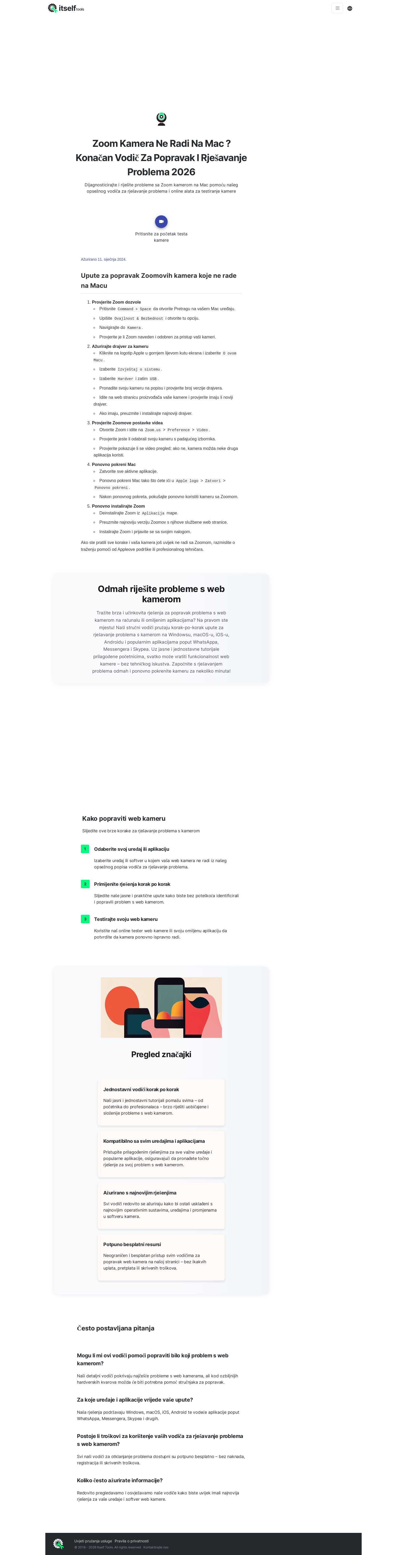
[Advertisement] (203, 55)
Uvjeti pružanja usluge (93, 1541)
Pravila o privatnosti (132, 1541)
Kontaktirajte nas (155, 1547)
